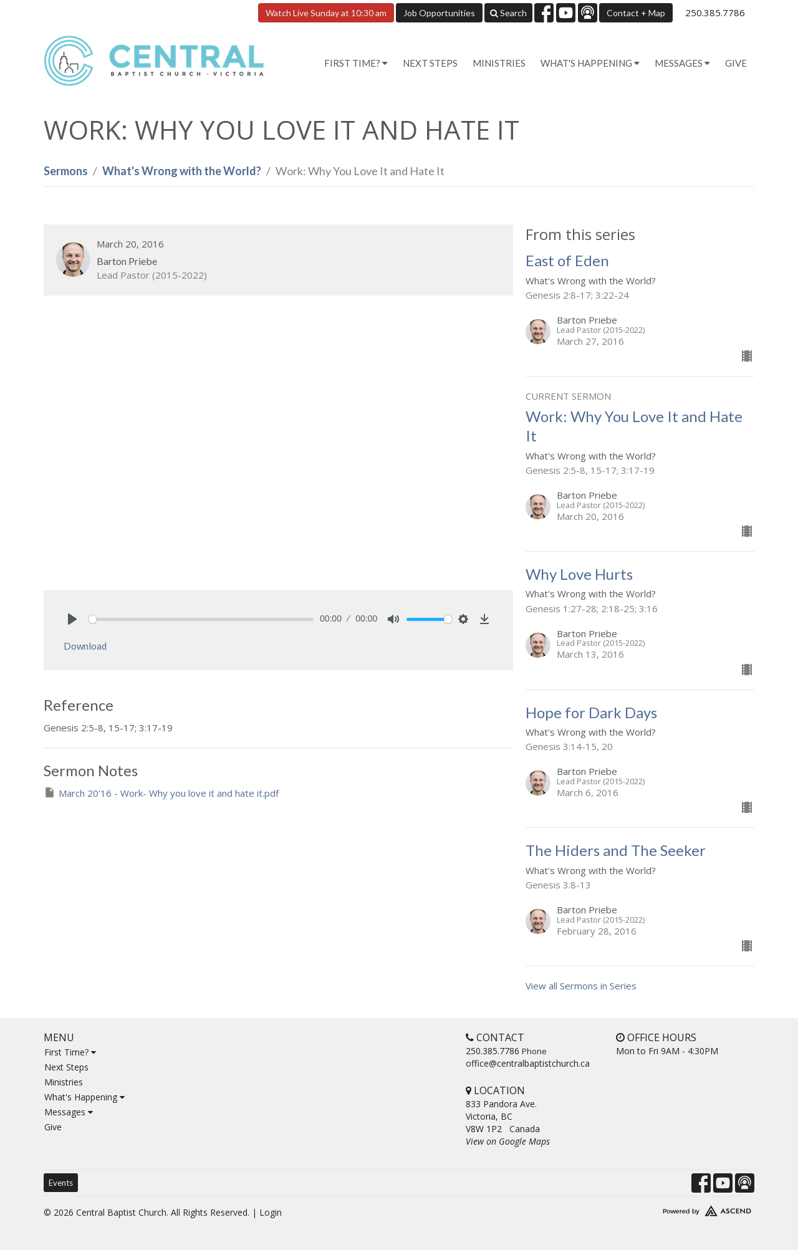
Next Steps (430, 63)
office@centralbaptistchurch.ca (528, 1063)
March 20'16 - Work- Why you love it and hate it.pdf (161, 792)
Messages (68, 1112)
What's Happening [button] (590, 63)
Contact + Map (636, 12)
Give (736, 63)
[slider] (201, 619)
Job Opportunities (439, 12)
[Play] (72, 619)
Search (508, 12)
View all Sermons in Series (581, 985)
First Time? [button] (356, 63)
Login (270, 1212)
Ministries (499, 63)
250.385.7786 (715, 12)
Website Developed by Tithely (670, 1208)
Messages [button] (682, 63)
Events (61, 1183)
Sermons (66, 171)
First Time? (70, 1052)
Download (85, 645)
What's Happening (84, 1097)
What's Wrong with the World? (181, 171)
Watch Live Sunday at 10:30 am (326, 12)
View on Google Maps (508, 1141)
